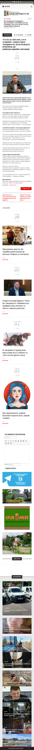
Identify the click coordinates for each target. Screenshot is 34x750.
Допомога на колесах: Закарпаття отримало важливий (16, 610)
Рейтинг (28, 35)
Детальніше (6, 259)
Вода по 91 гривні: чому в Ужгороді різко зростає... (16, 699)
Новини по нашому (8, 695)
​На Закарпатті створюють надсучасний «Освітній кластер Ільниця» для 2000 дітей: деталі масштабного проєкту (16, 23)
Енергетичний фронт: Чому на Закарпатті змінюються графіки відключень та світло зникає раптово (16, 304)
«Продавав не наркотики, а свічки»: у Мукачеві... (17, 664)
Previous (29, 19)
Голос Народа (6, 627)
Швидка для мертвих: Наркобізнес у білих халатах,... (17, 714)
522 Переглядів (18, 35)
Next (31, 19)
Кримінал (6, 661)
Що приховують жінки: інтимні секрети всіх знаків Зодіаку (16, 415)
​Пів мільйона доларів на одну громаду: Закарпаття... (15, 649)
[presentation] (6, 441)
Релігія (5, 727)
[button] (6, 441)
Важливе (5, 711)
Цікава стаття (26, 188)
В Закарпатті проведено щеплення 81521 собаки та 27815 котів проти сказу (15, 352)
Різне (5, 743)
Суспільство (12, 185)
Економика (6, 645)
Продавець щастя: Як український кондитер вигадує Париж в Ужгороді (15, 251)
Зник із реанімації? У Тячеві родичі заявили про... (17, 630)
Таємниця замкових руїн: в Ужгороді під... (18, 683)
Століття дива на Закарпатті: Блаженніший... (15, 730)
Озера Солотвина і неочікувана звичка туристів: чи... (16, 746)
